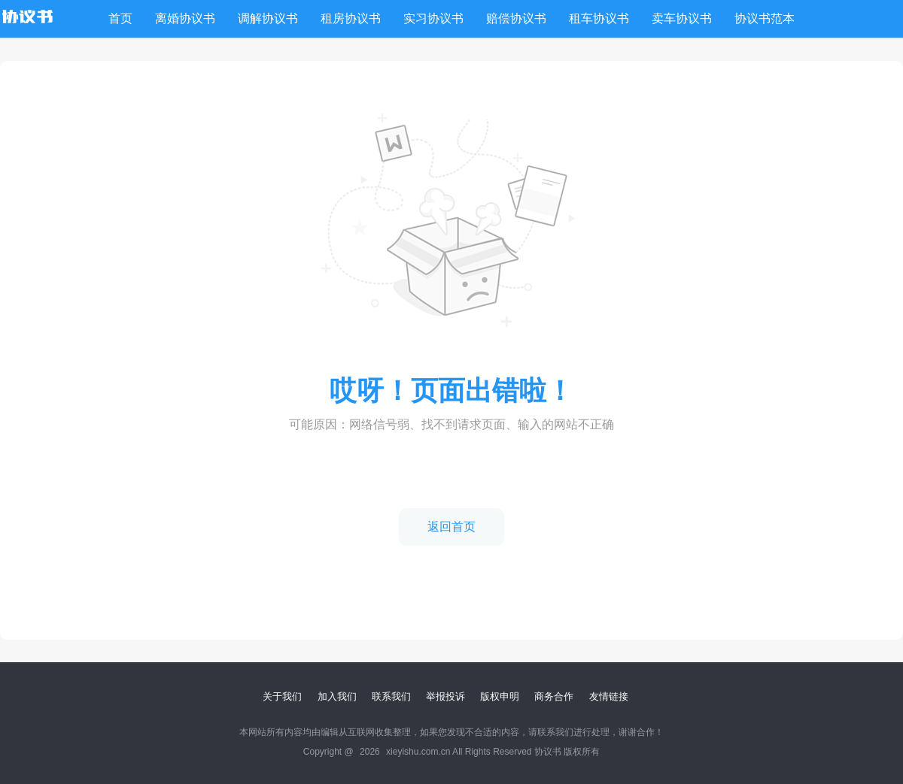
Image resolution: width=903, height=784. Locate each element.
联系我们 (391, 696)
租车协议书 (599, 18)
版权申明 (499, 696)
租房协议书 (351, 18)
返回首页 (451, 526)
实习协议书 (433, 18)
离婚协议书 (185, 18)
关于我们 (282, 696)
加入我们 (337, 696)
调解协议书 (268, 18)
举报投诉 (445, 696)
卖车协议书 (682, 18)
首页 (120, 18)
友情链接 (608, 696)
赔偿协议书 (516, 18)
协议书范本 (764, 18)
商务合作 (553, 696)
